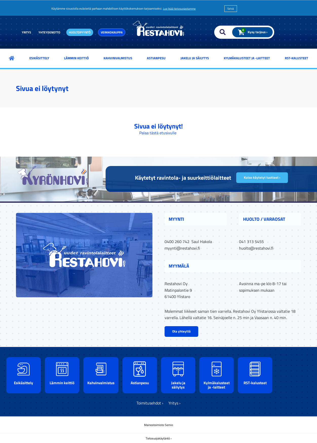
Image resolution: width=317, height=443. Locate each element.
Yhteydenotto (49, 32)
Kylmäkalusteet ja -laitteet (247, 58)
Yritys (26, 32)
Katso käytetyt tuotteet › (262, 177)
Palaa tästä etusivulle (157, 133)
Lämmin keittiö (76, 58)
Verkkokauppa (112, 32)
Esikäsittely (39, 58)
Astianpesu (156, 58)
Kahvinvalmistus (118, 58)
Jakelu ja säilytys (195, 58)
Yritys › (174, 403)
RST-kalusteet (296, 58)
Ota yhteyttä (181, 331)
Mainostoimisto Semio (158, 424)
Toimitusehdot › (149, 403)
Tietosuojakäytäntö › (159, 438)
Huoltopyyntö (80, 32)
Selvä (230, 9)
